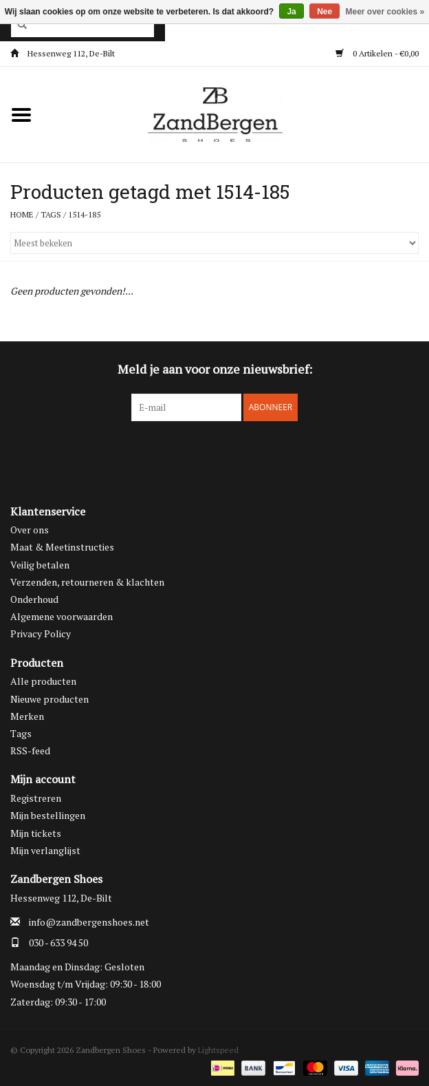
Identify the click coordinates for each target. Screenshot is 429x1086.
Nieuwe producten (49, 698)
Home (22, 214)
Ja (291, 12)
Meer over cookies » (385, 12)
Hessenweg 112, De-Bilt (62, 53)
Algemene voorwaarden (61, 616)
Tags (51, 214)
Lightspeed (218, 1050)
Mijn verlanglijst (45, 850)
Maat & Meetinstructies (62, 546)
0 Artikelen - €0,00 (377, 53)
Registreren (35, 798)
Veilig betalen (39, 564)
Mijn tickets (35, 833)
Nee (324, 12)
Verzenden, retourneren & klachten (87, 581)
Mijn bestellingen (47, 815)
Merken (27, 716)
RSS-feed (30, 750)
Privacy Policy (40, 633)
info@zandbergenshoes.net (89, 921)
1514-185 (84, 214)
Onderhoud (34, 599)
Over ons (29, 529)
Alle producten (43, 681)
